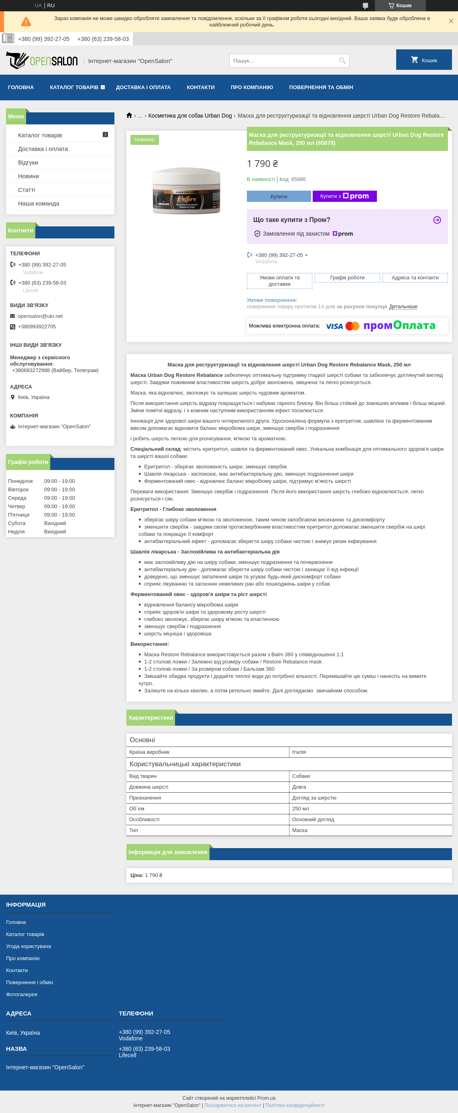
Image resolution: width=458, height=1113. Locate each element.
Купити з (344, 196)
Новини (28, 176)
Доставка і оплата (143, 87)
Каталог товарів (74, 87)
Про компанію (252, 87)
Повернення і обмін (29, 982)
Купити (279, 196)
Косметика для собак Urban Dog (190, 115)
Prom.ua (266, 1098)
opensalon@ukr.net (40, 316)
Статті (26, 189)
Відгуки (28, 162)
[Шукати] (343, 61)
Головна (21, 87)
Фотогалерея (21, 994)
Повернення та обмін (321, 87)
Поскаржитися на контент (232, 1105)
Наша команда (38, 203)
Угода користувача (28, 946)
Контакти (201, 87)
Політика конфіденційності (295, 1105)
